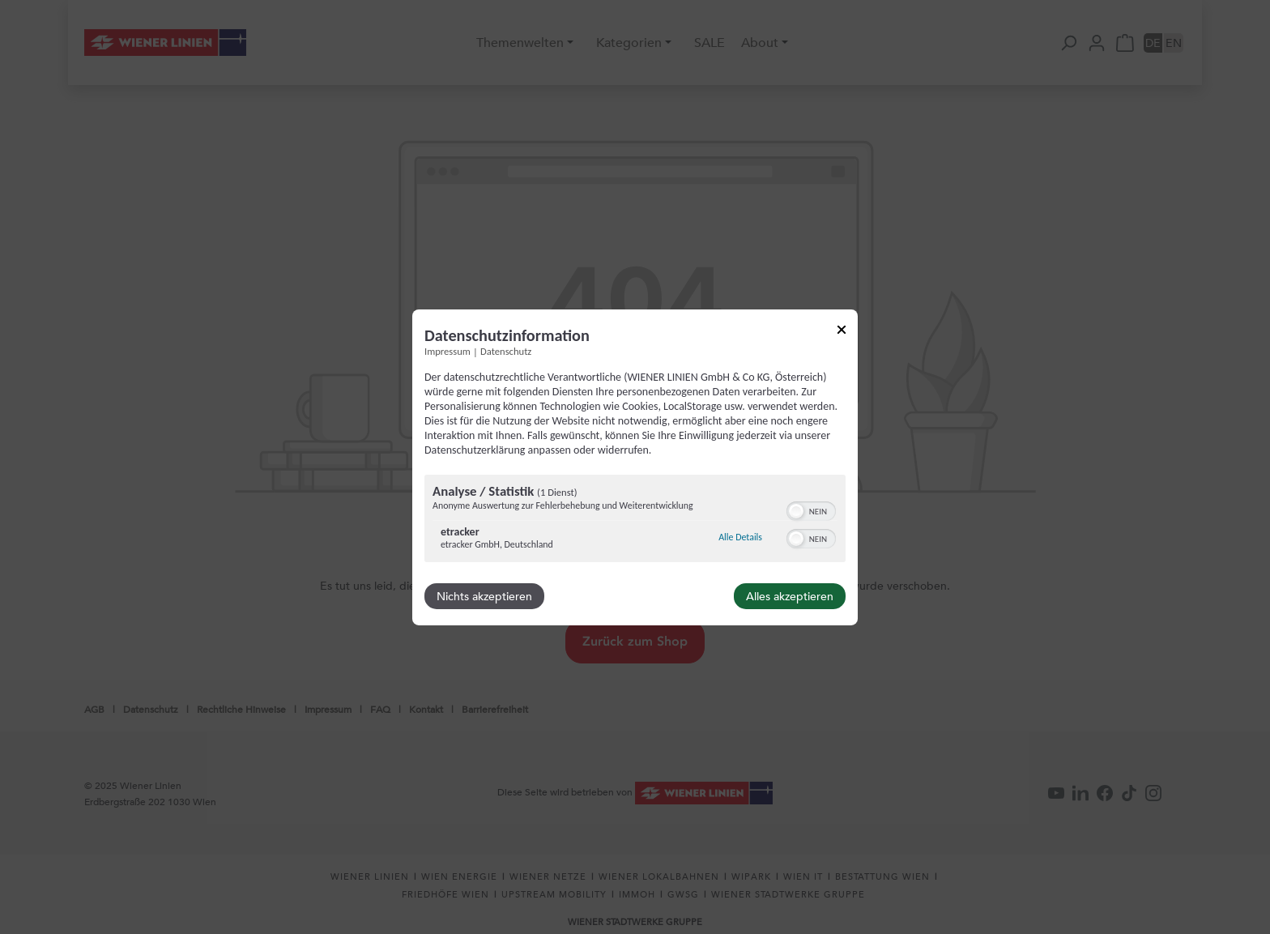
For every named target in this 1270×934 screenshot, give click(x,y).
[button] (796, 511)
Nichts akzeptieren (484, 596)
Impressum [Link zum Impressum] (447, 350)
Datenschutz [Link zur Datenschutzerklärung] (505, 350)
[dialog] (635, 467)
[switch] (811, 509)
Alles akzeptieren (789, 596)
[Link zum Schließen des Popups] (841, 332)
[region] (635, 520)
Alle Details (740, 537)
